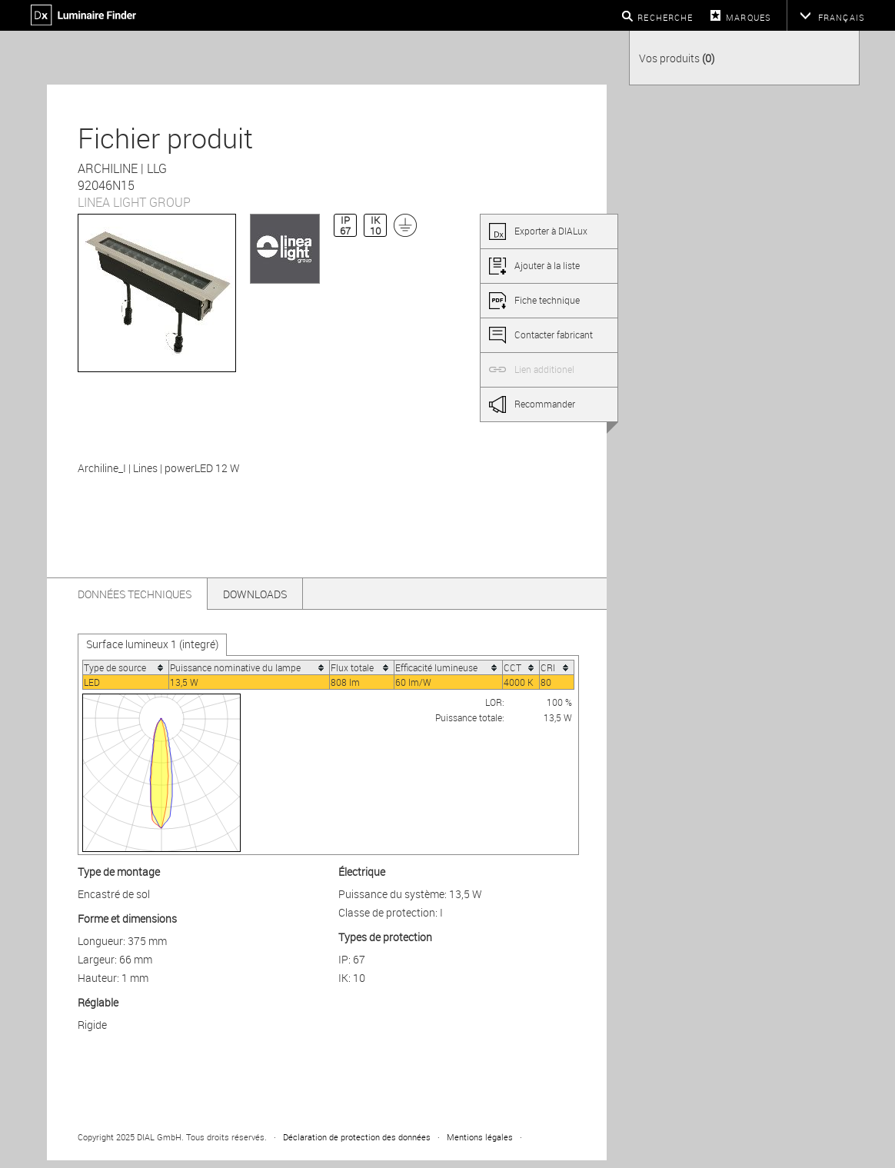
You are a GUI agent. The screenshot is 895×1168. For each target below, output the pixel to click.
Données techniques (134, 594)
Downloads (255, 594)
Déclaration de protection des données (357, 1137)
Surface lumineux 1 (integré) (152, 644)
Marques (748, 17)
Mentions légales (480, 1137)
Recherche (665, 17)
